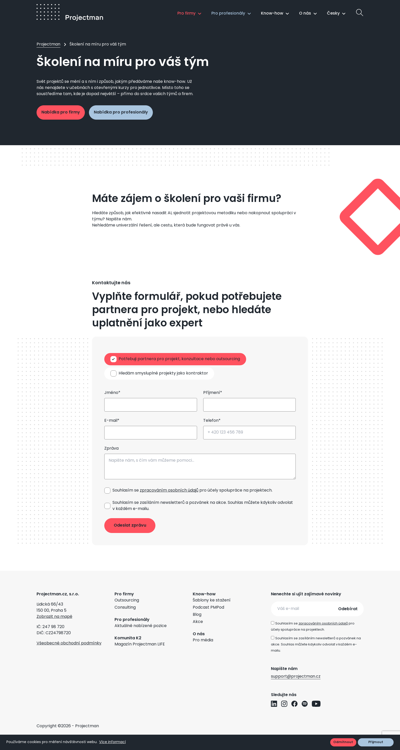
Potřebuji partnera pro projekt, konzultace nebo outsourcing (179, 359)
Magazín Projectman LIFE (140, 644)
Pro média (203, 640)
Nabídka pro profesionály (121, 112)
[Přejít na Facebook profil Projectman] (294, 704)
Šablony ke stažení (212, 600)
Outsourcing (127, 600)
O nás (305, 13)
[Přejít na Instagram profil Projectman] (284, 704)
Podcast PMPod (208, 607)
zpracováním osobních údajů (169, 490)
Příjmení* (212, 393)
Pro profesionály (228, 13)
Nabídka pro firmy (60, 112)
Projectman (48, 44)
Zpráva (111, 449)
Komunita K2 (128, 638)
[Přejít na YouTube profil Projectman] (316, 704)
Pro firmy (186, 13)
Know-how (272, 13)
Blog (197, 614)
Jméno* (112, 393)
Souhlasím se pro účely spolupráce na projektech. (192, 490)
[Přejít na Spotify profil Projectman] (305, 704)
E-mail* (111, 421)
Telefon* (212, 421)
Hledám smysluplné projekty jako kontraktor (163, 373)
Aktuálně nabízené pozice (141, 626)
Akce (198, 622)
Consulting (125, 607)
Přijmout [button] (375, 742)
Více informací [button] (112, 742)
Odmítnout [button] (343, 742)
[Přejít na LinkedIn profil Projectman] (274, 704)
